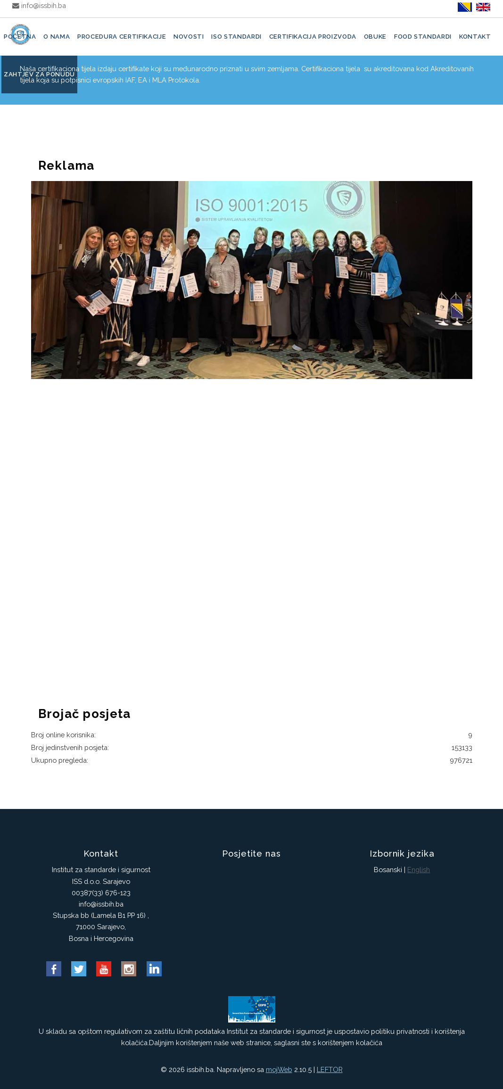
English (418, 870)
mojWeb (279, 1069)
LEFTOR (330, 1069)
